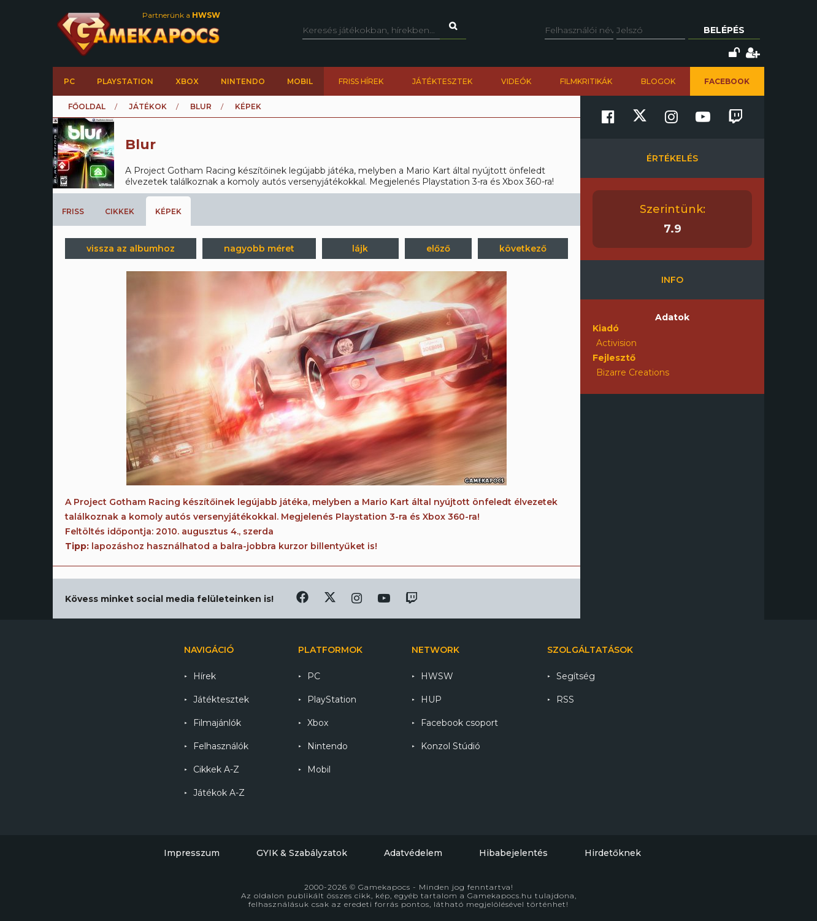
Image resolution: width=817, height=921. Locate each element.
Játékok (148, 106)
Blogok (658, 81)
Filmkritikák (586, 81)
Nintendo (243, 81)
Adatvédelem (413, 852)
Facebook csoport (459, 722)
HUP (431, 699)
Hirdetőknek (613, 852)
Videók (516, 81)
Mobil (300, 81)
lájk (360, 248)
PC (69, 81)
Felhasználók (220, 746)
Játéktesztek (442, 81)
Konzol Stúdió (450, 746)
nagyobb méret (259, 248)
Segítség (575, 676)
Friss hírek (361, 81)
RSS (565, 699)
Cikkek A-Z (216, 769)
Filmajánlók (217, 722)
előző (438, 248)
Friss (73, 211)
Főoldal (86, 106)
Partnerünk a (181, 15)
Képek (168, 211)
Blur (201, 106)
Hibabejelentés (513, 852)
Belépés (724, 30)
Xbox (187, 81)
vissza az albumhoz (130, 248)
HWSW (437, 676)
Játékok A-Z (219, 792)
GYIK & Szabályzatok (301, 852)
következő (523, 248)
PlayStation (125, 81)
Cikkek (119, 211)
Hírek (204, 676)
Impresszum (192, 852)
